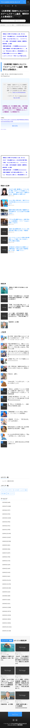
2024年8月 (4, 549)
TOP (2, 6)
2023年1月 (4, 623)
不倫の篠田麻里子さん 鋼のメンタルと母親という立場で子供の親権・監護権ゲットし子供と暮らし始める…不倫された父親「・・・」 (18, 346)
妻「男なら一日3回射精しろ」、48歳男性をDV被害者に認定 (18, 404)
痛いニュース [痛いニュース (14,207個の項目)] (11, 493)
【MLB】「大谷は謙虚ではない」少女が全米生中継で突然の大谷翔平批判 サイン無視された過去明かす (15, 36)
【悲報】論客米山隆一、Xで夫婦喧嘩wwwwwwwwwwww (14, 46)
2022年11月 (5, 630)
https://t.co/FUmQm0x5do (19, 92)
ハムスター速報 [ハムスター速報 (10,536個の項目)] (23, 490)
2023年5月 (4, 607)
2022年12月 (5, 627)
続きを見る (15, 125)
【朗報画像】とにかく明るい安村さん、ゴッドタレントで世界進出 (18, 412)
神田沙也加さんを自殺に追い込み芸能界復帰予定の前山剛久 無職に (18, 427)
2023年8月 (4, 595)
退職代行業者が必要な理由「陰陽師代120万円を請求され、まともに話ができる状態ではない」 (19, 211)
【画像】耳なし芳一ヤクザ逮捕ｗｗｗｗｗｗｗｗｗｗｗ (18, 359)
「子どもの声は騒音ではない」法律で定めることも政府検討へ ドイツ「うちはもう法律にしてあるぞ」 (19, 221)
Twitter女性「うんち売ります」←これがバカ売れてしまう (18, 382)
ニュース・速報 (13, 20)
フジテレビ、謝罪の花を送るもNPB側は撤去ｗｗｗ (18, 442)
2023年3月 (4, 615)
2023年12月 (5, 580)
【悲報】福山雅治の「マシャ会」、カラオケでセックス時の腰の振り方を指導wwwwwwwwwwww (18, 398)
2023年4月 (4, 611)
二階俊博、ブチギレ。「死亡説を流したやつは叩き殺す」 (18, 420)
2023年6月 (4, 603)
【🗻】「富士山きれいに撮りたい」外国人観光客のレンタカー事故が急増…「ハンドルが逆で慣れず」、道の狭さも (15, 51)
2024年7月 (4, 553)
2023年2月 (4, 619)
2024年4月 (4, 564)
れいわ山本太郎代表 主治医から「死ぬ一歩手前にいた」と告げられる (18, 435)
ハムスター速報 (5, 654)
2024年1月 (4, 576)
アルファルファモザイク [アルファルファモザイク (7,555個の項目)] (7, 490)
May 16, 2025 (17, 97)
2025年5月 (4, 514)
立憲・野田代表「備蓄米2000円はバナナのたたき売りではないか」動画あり (18, 367)
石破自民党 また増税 (7, 43)
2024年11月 (5, 537)
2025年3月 (4, 521)
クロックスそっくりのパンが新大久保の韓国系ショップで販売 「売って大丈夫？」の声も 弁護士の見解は (19, 239)
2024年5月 (4, 560)
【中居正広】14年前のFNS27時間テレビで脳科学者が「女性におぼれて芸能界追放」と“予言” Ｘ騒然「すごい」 (18, 248)
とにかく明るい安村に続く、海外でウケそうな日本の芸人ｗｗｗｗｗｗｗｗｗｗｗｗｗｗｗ (19, 202)
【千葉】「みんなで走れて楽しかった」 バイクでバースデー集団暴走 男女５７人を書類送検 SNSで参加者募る (15, 38)
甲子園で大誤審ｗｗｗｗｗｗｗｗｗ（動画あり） (12, 53)
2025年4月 (4, 518)
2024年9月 (4, 545)
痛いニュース (21, 20)
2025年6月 (4, 510)
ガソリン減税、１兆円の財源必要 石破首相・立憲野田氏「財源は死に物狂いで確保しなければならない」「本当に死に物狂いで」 (15, 41)
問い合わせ (7, 6)
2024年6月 (4, 556)
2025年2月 (4, 525)
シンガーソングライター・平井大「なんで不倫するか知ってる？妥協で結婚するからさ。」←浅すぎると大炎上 (15, 55)
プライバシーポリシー (12, 724)
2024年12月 (5, 533)
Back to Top (15, 714)
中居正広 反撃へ (13, 374)
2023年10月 (5, 588)
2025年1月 (4, 529)
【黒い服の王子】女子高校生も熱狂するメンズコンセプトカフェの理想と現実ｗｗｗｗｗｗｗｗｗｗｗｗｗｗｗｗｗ (18, 354)
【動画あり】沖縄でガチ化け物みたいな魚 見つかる (13, 34)
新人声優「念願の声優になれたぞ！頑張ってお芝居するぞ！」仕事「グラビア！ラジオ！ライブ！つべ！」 (18, 337)
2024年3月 (4, 568)
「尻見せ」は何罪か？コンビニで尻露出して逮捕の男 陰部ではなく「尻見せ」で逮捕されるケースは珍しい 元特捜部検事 (18, 391)
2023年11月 (5, 584)
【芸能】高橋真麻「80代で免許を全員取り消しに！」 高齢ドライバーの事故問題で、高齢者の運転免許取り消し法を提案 (15, 48)
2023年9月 (4, 591)
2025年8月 (4, 502)
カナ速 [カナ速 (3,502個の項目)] (16, 490)
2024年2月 (4, 572)
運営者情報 (20, 724)
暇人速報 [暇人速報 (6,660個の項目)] (4, 493)
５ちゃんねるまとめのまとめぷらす (19, 723)
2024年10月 (5, 541)
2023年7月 (4, 599)
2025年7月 (4, 506)
